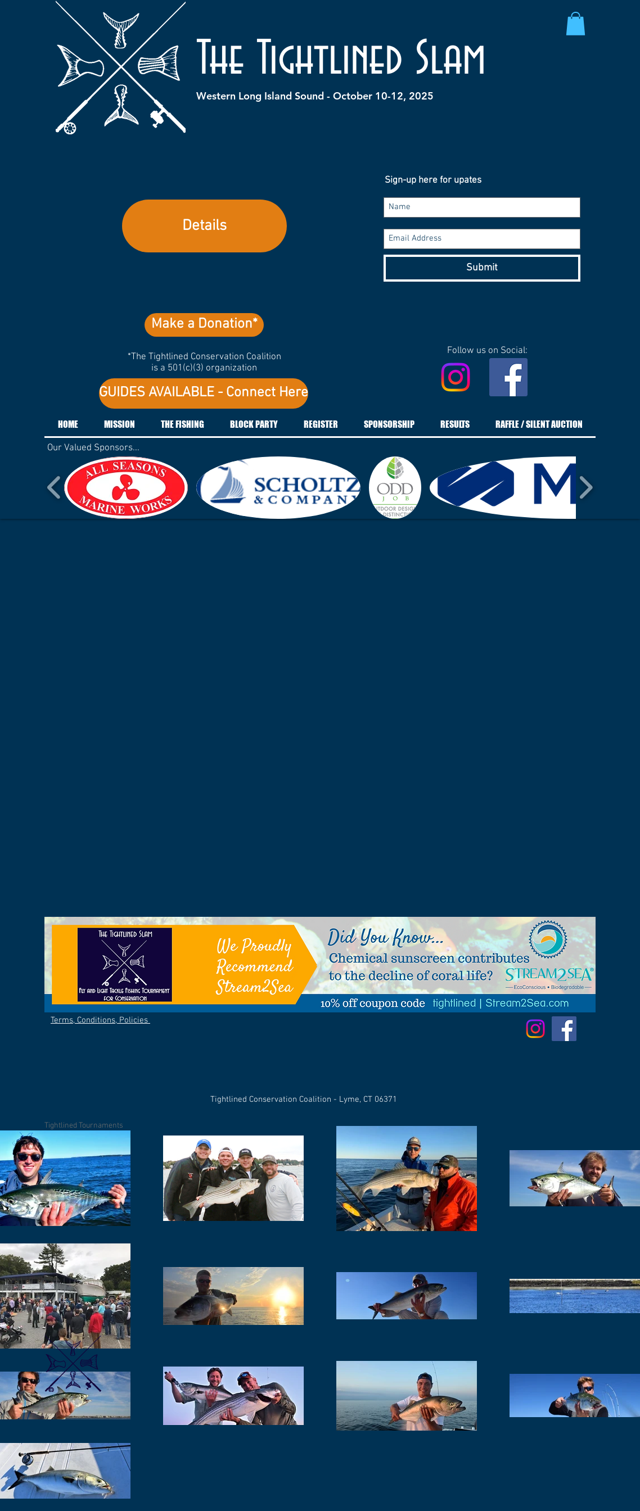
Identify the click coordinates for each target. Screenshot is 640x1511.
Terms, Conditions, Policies (100, 1020)
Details (204, 226)
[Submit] (482, 268)
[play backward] (54, 487)
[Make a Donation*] (204, 325)
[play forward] (585, 487)
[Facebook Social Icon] (508, 377)
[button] (575, 23)
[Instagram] (455, 377)
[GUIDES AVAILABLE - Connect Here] (203, 393)
